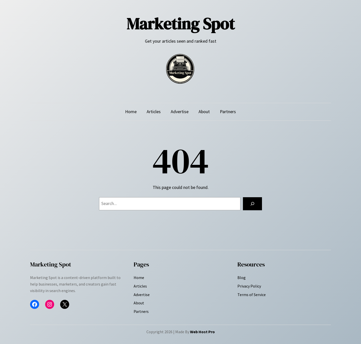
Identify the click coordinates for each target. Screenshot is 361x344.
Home (131, 111)
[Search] (252, 203)
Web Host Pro (202, 331)
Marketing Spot (181, 24)
